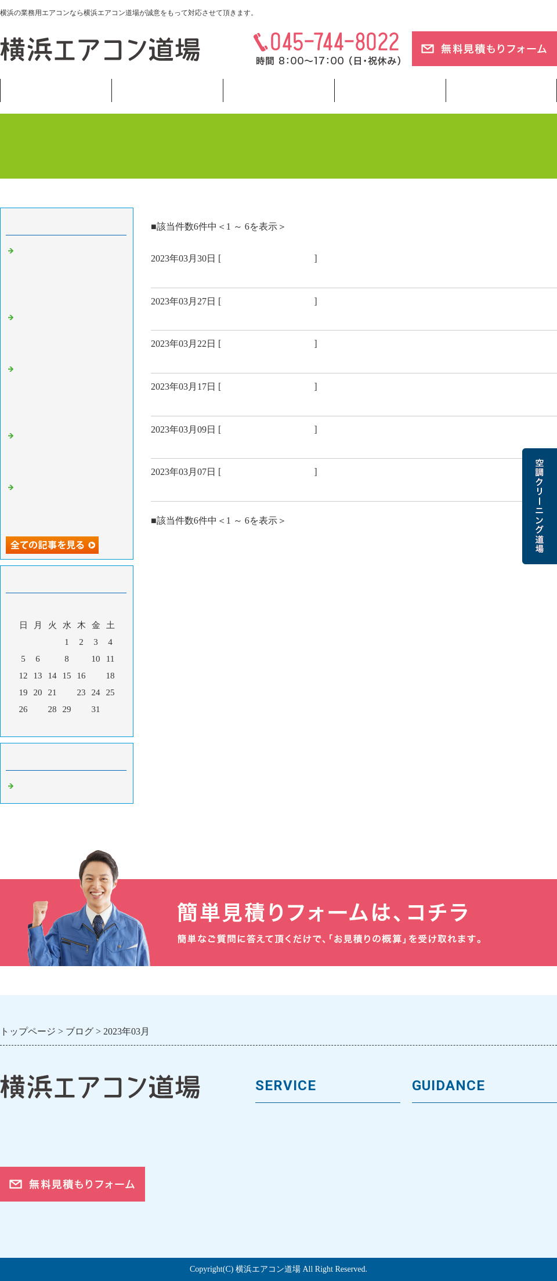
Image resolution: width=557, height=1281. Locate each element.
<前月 (45, 725)
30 (81, 709)
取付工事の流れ (289, 1199)
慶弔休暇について (192, 316)
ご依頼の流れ (441, 1199)
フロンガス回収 (278, 90)
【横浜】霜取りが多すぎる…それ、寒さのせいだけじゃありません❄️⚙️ (69, 333)
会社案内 (431, 1141)
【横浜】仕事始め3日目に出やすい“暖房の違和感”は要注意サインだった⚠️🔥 (69, 503)
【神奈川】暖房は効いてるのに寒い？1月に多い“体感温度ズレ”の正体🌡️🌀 (69, 451)
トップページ (55, 90)
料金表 (270, 1160)
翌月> (89, 725)
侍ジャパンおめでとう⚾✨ (216, 359)
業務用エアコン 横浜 (267, 258)
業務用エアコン (167, 90)
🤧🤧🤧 (170, 487)
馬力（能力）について (304, 1141)
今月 (66, 725)
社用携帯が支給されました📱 (220, 444)
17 (96, 675)
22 (67, 692)
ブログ (501, 90)
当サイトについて (390, 90)
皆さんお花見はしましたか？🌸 (225, 274)
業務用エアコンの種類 (304, 1121)
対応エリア (436, 1180)
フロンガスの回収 (294, 1219)
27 (38, 709)
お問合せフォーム (451, 1219)
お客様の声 (436, 1160)
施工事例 (275, 1180)
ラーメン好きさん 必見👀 (214, 402)
